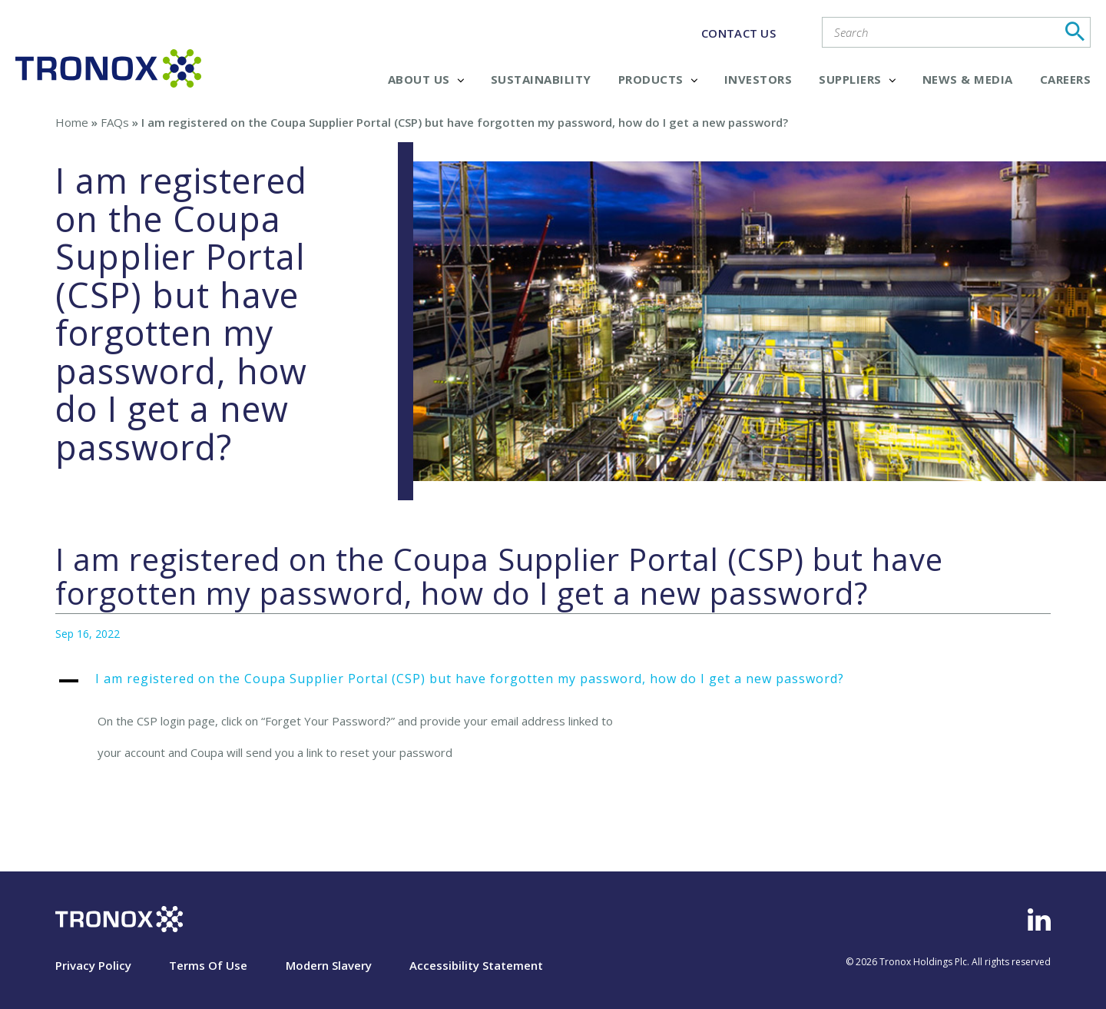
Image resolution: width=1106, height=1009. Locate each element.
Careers (1065, 79)
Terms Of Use (208, 965)
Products (657, 79)
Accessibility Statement (476, 965)
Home (71, 122)
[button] (553, 687)
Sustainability (541, 79)
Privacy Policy (93, 965)
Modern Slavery (329, 965)
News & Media (967, 79)
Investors (758, 79)
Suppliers (857, 79)
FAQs (115, 122)
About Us (426, 79)
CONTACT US (738, 33)
